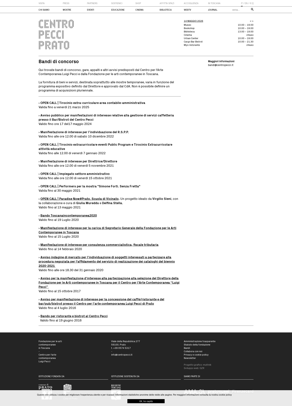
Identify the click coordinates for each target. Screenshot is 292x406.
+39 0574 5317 (122, 347)
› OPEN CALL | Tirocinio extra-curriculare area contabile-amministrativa (92, 103)
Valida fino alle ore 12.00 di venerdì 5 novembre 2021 (76, 165)
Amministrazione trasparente (199, 341)
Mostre (67, 9)
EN (246, 3)
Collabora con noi (193, 351)
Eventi (90, 9)
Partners (92, 3)
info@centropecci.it (121, 354)
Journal (212, 9)
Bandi (187, 347)
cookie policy (225, 394)
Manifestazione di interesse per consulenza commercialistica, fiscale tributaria (99, 244)
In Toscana (214, 3)
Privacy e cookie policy (196, 354)
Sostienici (116, 3)
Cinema (139, 9)
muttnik (207, 364)
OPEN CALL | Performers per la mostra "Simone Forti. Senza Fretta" (90, 186)
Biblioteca (166, 9)
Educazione (118, 9)
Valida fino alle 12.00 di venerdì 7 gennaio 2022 (72, 153)
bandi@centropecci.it (220, 65)
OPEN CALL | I (50, 174)
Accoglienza (191, 3)
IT (242, 3)
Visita (42, 3)
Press (66, 3)
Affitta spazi (167, 3)
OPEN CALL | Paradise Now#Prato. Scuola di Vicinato (79, 198)
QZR (202, 367)
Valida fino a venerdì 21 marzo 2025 (64, 107)
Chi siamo (44, 9)
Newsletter (190, 357)
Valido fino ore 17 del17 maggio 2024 (65, 124)
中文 (252, 3)
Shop (138, 3)
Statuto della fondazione (197, 344)
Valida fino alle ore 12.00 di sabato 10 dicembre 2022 (76, 136)
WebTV (187, 9)
